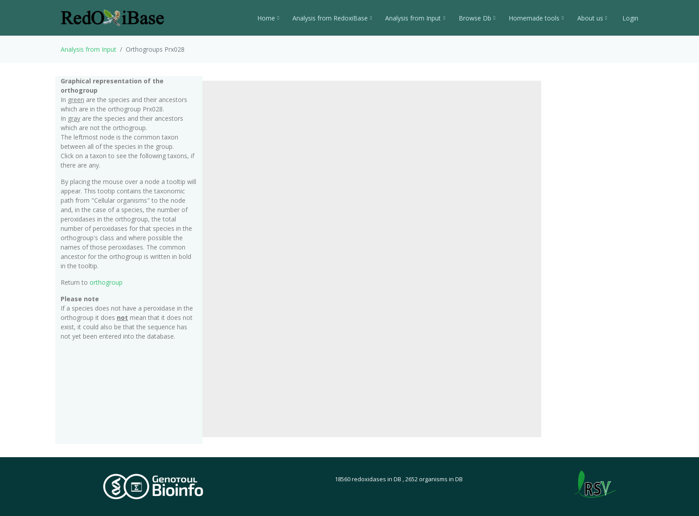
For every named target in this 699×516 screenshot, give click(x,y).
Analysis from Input (415, 18)
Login (629, 18)
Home (268, 18)
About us (592, 18)
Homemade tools (536, 18)
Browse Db (477, 18)
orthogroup (106, 282)
